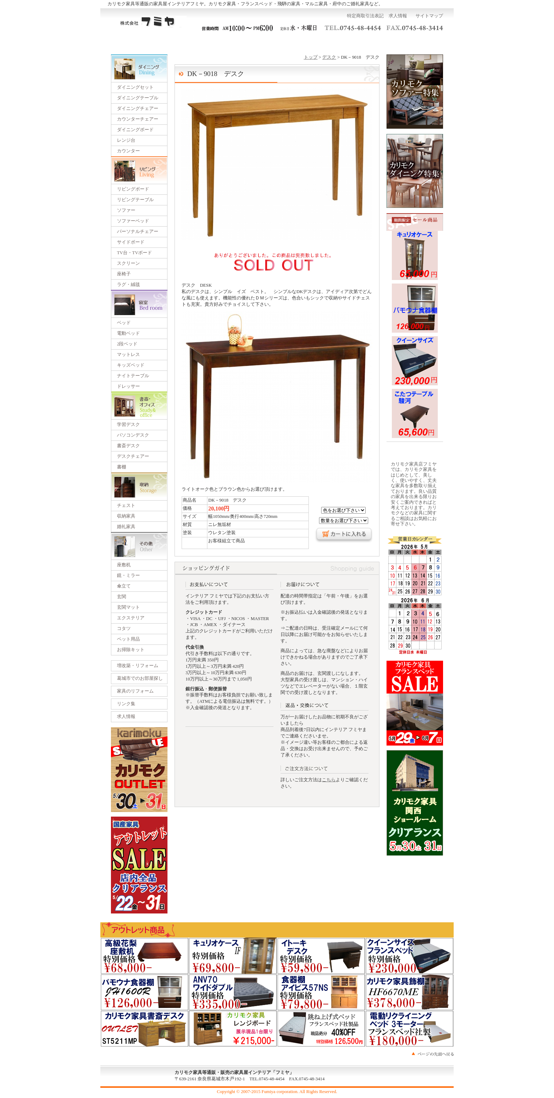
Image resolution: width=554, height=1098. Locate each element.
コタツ (124, 628)
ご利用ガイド (182, 42)
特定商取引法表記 (365, 15)
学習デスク (128, 424)
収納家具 (126, 516)
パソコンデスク (133, 435)
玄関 (121, 596)
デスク (329, 57)
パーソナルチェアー (137, 231)
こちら (329, 779)
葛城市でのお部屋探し (140, 678)
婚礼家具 (126, 526)
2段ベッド (127, 343)
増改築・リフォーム (137, 665)
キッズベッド (131, 365)
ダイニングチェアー (137, 108)
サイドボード (131, 242)
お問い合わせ (371, 42)
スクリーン (128, 263)
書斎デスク (128, 445)
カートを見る (419, 42)
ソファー (126, 210)
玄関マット (128, 607)
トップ (311, 57)
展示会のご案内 (277, 42)
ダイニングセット (135, 87)
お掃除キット (131, 649)
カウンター (128, 150)
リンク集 (126, 703)
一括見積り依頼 (229, 42)
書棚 (121, 467)
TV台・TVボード (134, 252)
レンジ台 (126, 140)
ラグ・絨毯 (128, 284)
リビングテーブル (135, 199)
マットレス (128, 354)
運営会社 (324, 42)
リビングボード (133, 189)
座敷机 (124, 564)
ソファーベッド (133, 220)
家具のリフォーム (135, 691)
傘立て (124, 586)
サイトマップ (429, 15)
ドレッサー (128, 386)
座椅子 (124, 273)
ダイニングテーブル (137, 97)
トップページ (134, 42)
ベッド (124, 322)
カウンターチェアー (137, 119)
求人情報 (398, 15)
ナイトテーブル (133, 375)
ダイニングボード (135, 129)
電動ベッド (128, 333)
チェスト (126, 505)
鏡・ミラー (128, 575)
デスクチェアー (133, 456)
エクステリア (131, 617)
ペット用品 (128, 639)
